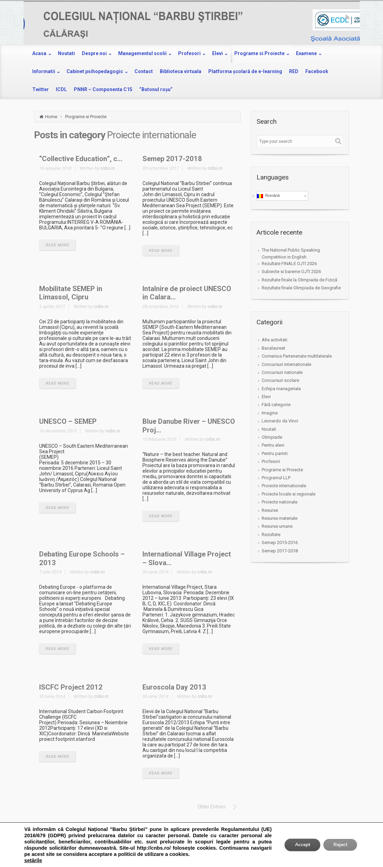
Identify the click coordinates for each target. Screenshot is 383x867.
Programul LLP (276, 477)
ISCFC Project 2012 (71, 687)
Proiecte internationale (284, 485)
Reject (340, 844)
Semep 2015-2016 (280, 542)
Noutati (269, 429)
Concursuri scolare (280, 380)
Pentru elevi (273, 445)
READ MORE (57, 245)
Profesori (271, 461)
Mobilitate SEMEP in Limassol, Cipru (70, 292)
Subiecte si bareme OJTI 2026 (291, 271)
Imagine (270, 412)
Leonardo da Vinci (280, 420)
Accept (302, 844)
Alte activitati (274, 339)
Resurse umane (277, 526)
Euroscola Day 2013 (174, 687)
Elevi (266, 396)
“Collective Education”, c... (80, 159)
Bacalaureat (273, 348)
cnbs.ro (107, 168)
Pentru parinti (275, 453)
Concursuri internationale (286, 364)
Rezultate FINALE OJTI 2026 (289, 263)
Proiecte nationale (279, 502)
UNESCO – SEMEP (68, 421)
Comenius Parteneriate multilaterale (297, 356)
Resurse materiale (279, 518)
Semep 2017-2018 (172, 159)
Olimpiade (272, 437)
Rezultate (271, 534)
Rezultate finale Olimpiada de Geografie (301, 287)
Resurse (270, 510)
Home (51, 116)
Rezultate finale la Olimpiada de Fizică (299, 279)
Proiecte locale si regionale (288, 494)
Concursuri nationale (282, 372)
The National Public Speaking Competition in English (291, 253)
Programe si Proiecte (85, 116)
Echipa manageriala (281, 388)
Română (268, 195)
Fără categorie (276, 404)
